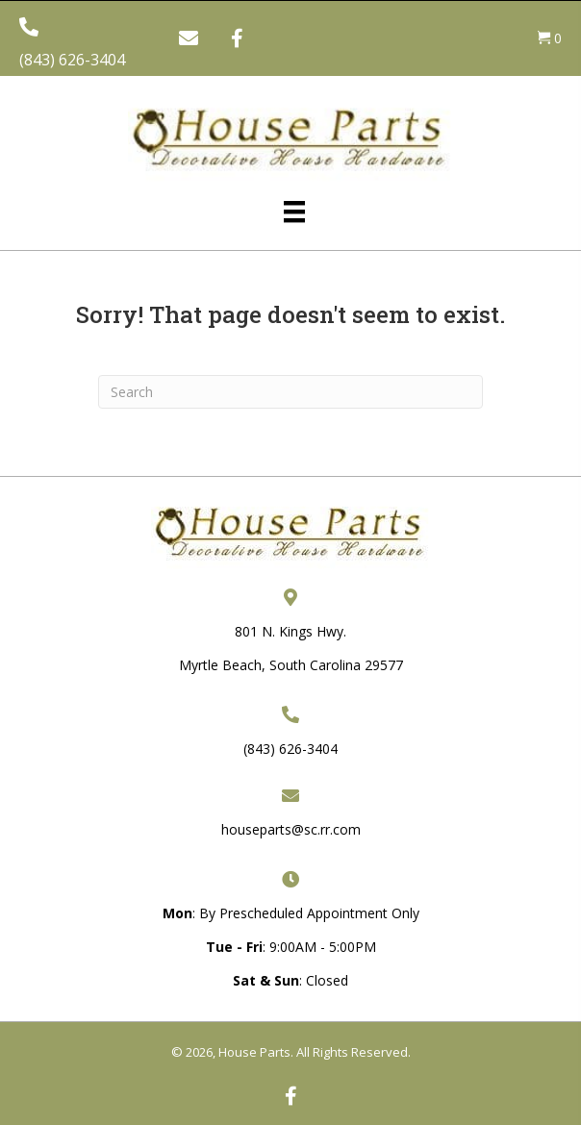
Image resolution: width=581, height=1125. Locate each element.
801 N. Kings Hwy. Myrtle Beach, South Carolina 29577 (291, 648)
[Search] (290, 392)
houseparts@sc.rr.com (291, 829)
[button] (188, 38)
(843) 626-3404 (72, 59)
